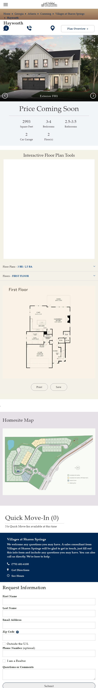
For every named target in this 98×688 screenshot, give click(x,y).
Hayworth (13, 23)
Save (58, 387)
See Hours (15, 576)
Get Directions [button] (18, 570)
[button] (17, 632)
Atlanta (32, 13)
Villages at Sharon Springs (69, 13)
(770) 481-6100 (18, 564)
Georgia (19, 13)
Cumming (45, 13)
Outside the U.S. (16, 644)
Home (7, 13)
